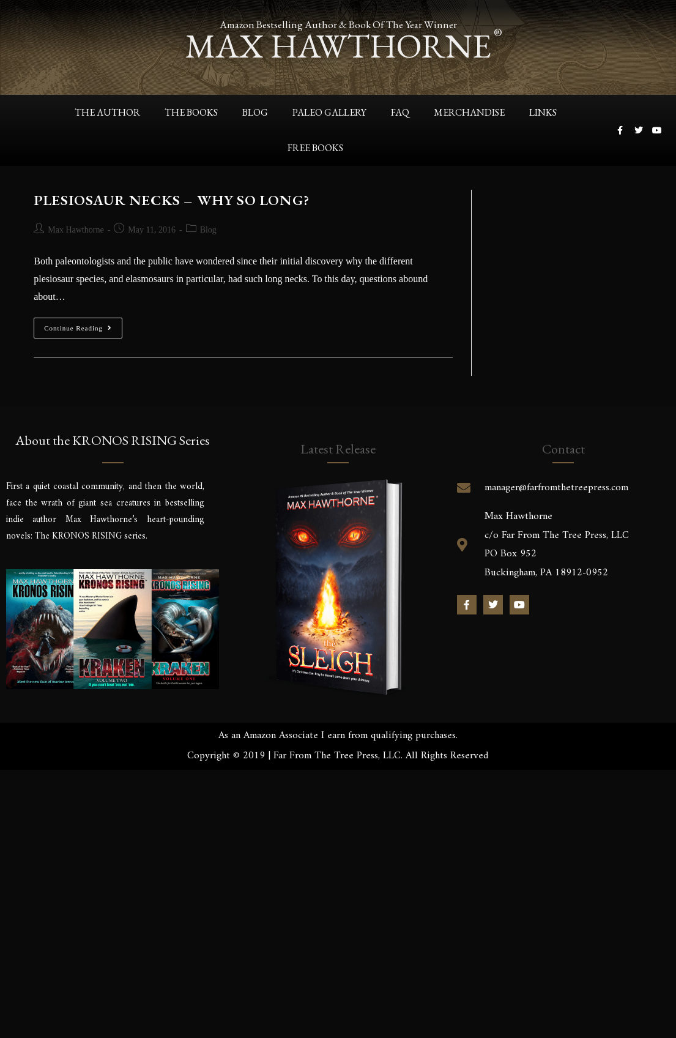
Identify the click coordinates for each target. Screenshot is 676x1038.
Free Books (315, 147)
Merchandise (469, 112)
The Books (191, 112)
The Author (107, 112)
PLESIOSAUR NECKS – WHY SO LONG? (172, 199)
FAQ (400, 112)
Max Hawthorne (75, 229)
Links (543, 112)
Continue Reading (83, 325)
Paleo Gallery (329, 112)
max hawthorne (338, 45)
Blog (255, 112)
